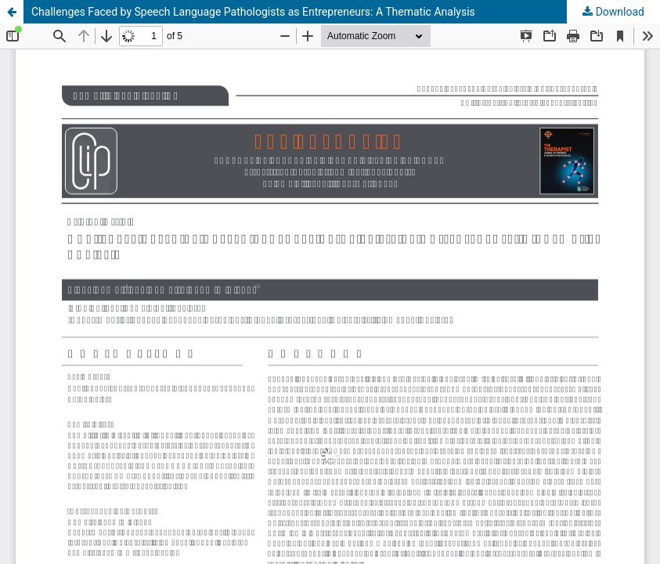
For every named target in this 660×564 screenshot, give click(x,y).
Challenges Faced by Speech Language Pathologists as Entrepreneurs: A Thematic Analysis (253, 11)
